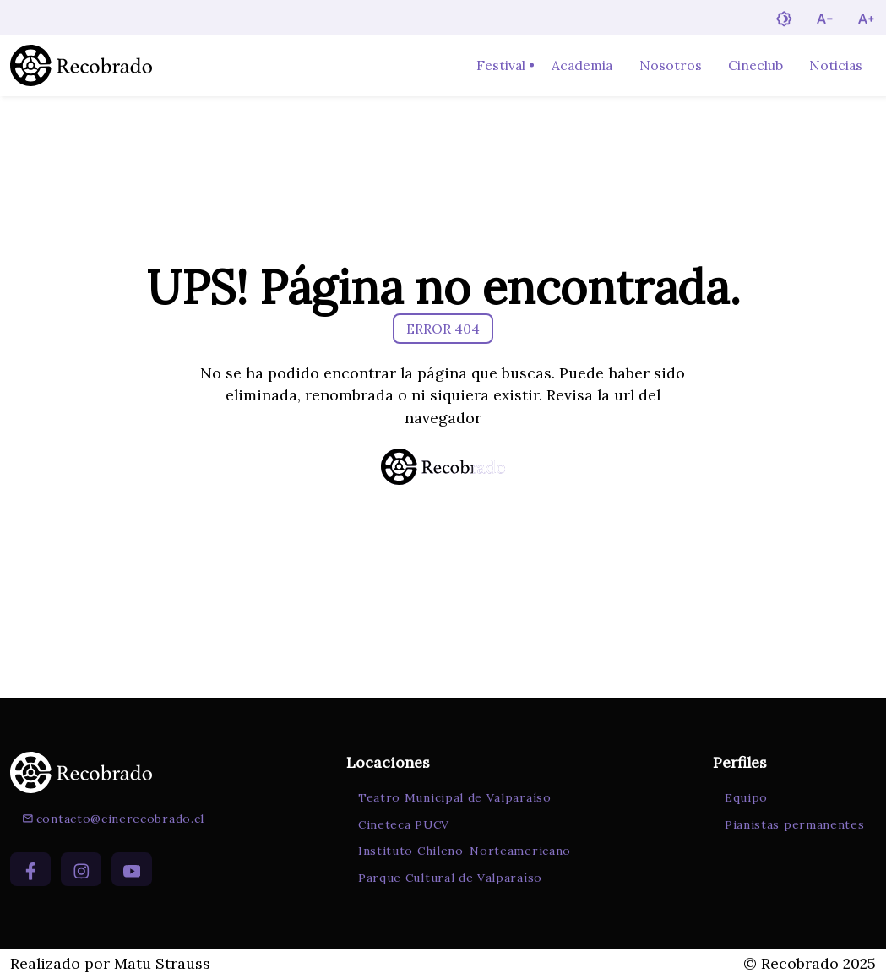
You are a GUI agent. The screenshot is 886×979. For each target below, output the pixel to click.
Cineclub (755, 65)
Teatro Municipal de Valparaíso (455, 797)
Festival (500, 65)
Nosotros (670, 65)
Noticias (835, 65)
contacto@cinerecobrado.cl (113, 818)
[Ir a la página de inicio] (81, 65)
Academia (582, 65)
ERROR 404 (443, 328)
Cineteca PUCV (403, 824)
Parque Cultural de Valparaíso (450, 877)
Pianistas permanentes (794, 824)
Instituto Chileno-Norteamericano (464, 850)
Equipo (746, 797)
